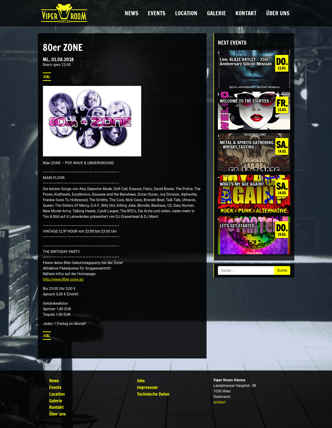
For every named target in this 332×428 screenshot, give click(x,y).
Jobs (141, 380)
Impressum (147, 387)
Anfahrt (219, 402)
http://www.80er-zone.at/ (63, 279)
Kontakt (245, 13)
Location (186, 13)
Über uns (277, 13)
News (131, 13)
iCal (46, 76)
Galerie (216, 13)
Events (156, 13)
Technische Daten (153, 394)
